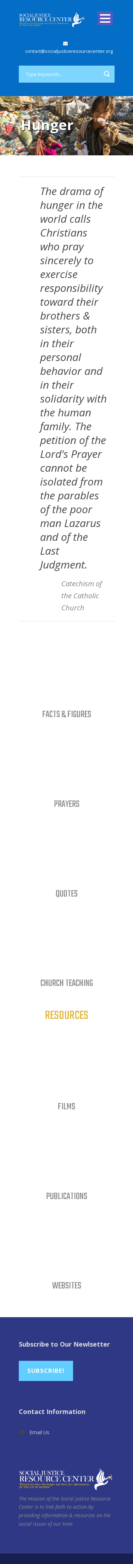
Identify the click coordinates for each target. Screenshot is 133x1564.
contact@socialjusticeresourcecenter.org (69, 51)
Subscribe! (46, 1370)
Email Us (39, 1432)
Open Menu (105, 18)
